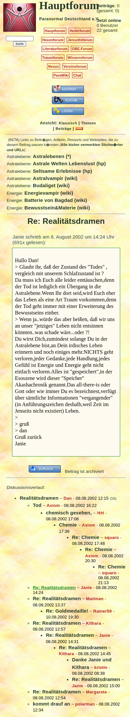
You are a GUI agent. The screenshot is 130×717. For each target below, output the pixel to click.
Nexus (53, 66)
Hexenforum (52, 40)
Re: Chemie (85, 537)
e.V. (95, 19)
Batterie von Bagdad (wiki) (55, 200)
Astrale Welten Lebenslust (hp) (69, 163)
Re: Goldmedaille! (67, 611)
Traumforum (52, 58)
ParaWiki (61, 75)
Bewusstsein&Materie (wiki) (57, 207)
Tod (37, 505)
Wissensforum (80, 58)
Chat (77, 75)
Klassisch (68, 123)
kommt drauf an (51, 704)
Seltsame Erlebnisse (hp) (62, 171)
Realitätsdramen (39, 498)
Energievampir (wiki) (48, 193)
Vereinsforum (75, 66)
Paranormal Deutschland (65, 19)
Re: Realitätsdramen (57, 598)
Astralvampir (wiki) (55, 178)
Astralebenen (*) (52, 156)
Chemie (68, 525)
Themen (88, 123)
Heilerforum (80, 31)
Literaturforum (54, 49)
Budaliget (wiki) (51, 185)
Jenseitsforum (80, 40)
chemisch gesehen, (69, 512)
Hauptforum (55, 31)
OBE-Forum (82, 49)
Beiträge (63, 129)
